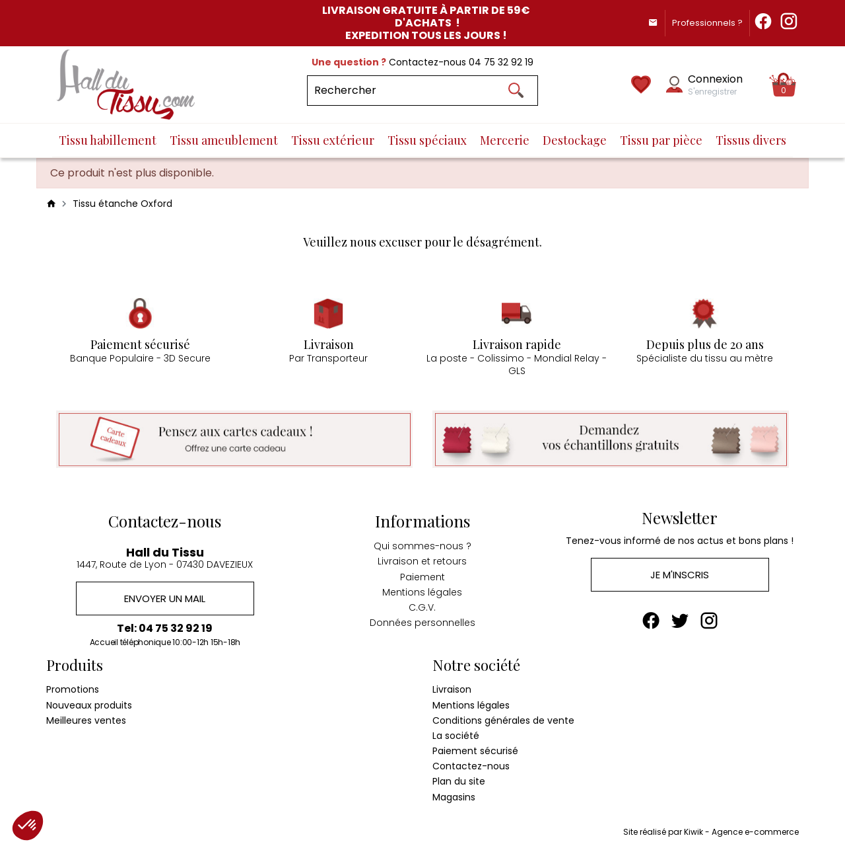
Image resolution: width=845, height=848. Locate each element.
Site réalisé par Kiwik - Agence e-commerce (711, 831)
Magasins (453, 796)
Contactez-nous (471, 766)
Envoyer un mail (164, 598)
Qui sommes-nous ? (422, 546)
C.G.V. (422, 607)
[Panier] (784, 84)
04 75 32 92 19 (501, 62)
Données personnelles (422, 622)
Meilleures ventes (86, 719)
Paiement (422, 576)
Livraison (451, 689)
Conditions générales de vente (503, 719)
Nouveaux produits (89, 704)
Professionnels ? (707, 23)
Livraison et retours (422, 561)
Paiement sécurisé (475, 750)
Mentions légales (422, 592)
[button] (28, 825)
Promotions (72, 689)
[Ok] (515, 90)
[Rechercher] (422, 90)
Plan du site (458, 781)
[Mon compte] (674, 84)
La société (455, 735)
